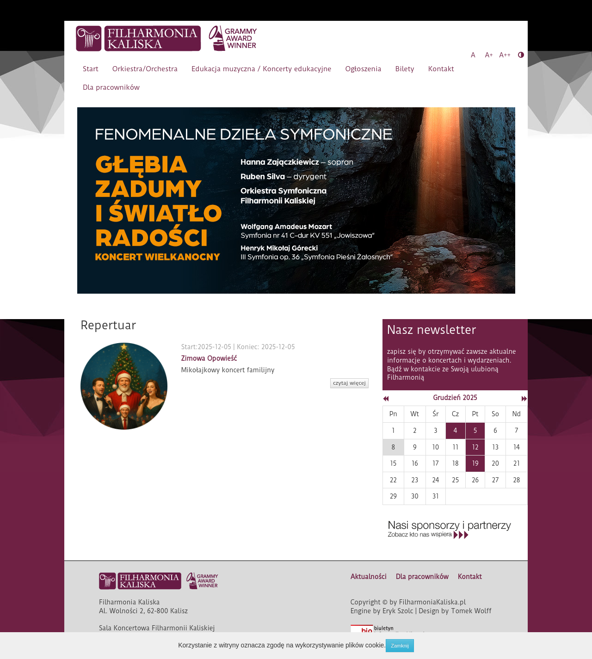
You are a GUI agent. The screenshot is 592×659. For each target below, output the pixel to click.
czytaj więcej (349, 383)
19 (475, 463)
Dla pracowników (111, 87)
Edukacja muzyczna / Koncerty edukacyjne (261, 69)
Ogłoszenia (363, 69)
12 (475, 447)
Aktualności (369, 576)
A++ (505, 55)
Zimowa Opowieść (209, 358)
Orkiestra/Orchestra (145, 69)
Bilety (404, 69)
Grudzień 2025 (455, 397)
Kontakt (441, 69)
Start (91, 69)
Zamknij (400, 645)
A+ (489, 55)
